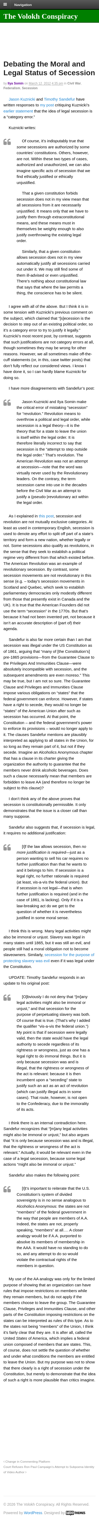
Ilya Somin (15, 83)
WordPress (33, 1513)
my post (47, 105)
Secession (29, 88)
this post (46, 516)
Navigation (23, 5)
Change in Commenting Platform (26, 1461)
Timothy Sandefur (59, 99)
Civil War (74, 83)
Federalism (11, 88)
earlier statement (18, 111)
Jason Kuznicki (22, 99)
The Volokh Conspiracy (40, 16)
